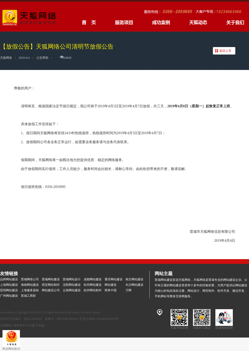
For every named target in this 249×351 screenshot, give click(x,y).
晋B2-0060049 (33, 319)
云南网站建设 (72, 290)
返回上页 (225, 51)
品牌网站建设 (9, 279)
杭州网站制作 (93, 290)
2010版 (30, 325)
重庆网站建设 (114, 279)
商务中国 (111, 290)
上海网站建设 (9, 285)
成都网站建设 (93, 279)
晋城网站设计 (72, 279)
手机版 (40, 325)
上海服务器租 (30, 290)
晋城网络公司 (30, 279)
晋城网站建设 (51, 279)
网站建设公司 (51, 290)
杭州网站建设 (93, 285)
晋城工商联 (28, 295)
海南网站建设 (30, 285)
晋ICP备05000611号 (69, 319)
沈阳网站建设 (72, 285)
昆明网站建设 (9, 290)
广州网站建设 (9, 295)
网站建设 (111, 285)
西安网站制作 (51, 285)
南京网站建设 (134, 279)
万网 (128, 290)
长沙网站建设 (134, 285)
